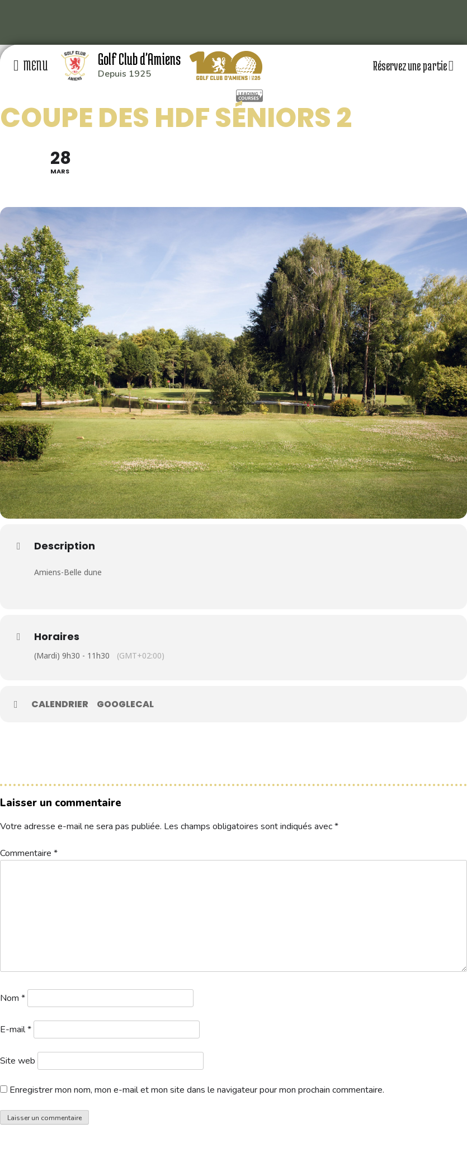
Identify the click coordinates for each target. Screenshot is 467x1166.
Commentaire (29, 853)
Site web (17, 1061)
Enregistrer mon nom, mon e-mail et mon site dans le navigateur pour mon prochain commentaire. (197, 1090)
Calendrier (59, 704)
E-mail (15, 1029)
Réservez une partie (413, 65)
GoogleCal (125, 704)
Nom (12, 998)
